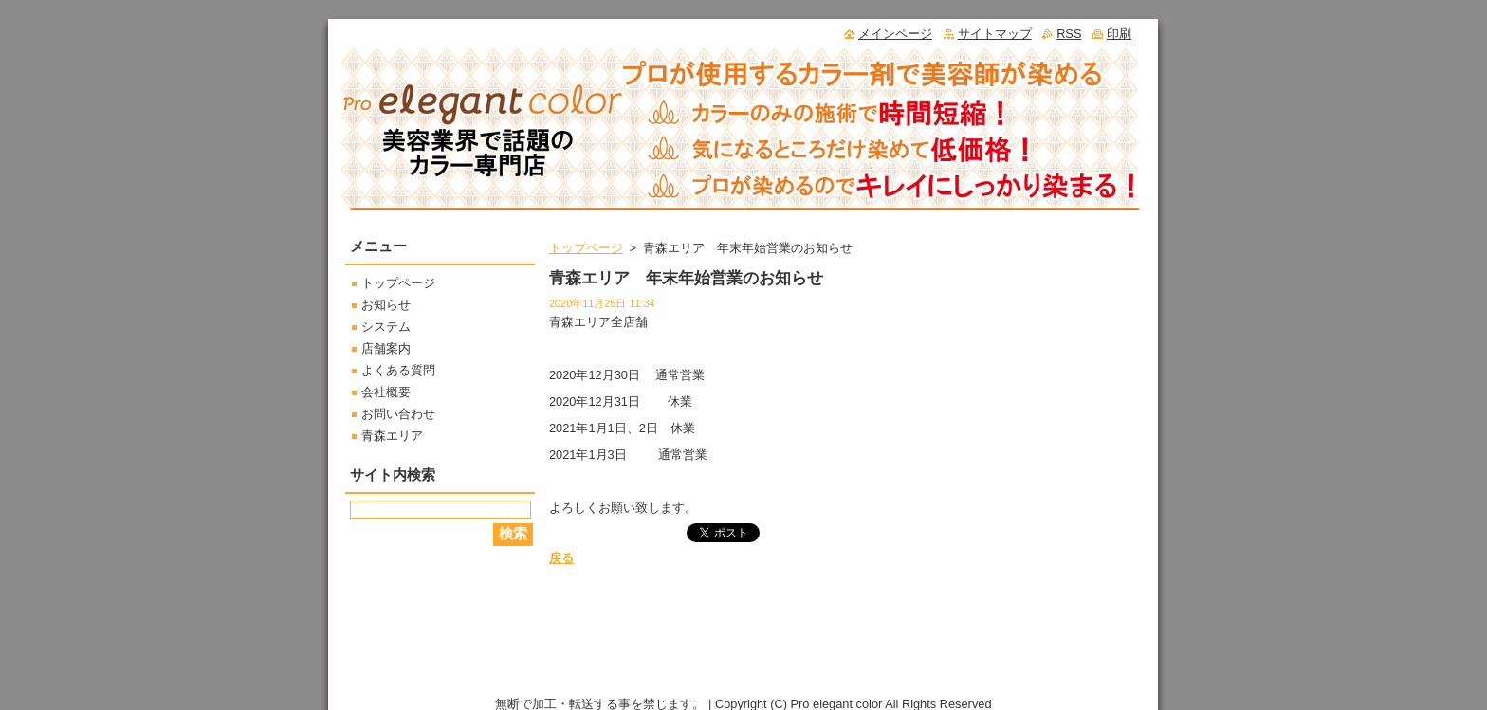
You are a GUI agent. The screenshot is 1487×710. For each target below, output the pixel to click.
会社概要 (386, 392)
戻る (561, 558)
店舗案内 (386, 348)
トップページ (586, 248)
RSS (1068, 34)
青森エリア (392, 435)
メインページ (895, 34)
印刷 (1119, 34)
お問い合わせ (398, 414)
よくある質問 (398, 370)
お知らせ (386, 305)
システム (386, 326)
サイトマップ (995, 34)
